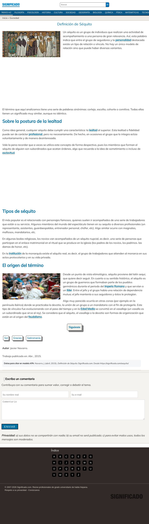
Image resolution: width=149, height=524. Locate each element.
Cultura (58, 12)
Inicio (4, 18)
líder (69, 290)
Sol (6, 338)
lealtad (93, 130)
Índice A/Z (6, 12)
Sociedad (71, 12)
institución (15, 253)
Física (119, 12)
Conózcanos (34, 490)
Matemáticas (132, 12)
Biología (97, 12)
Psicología (33, 12)
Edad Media (88, 308)
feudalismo (35, 316)
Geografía (84, 12)
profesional (35, 134)
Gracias (17, 338)
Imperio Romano (114, 286)
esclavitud (8, 152)
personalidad (123, 40)
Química (109, 12)
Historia (46, 12)
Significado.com (11, 5)
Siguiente (74, 327)
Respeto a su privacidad (15, 490)
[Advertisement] (74, 81)
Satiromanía (33, 338)
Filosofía (19, 12)
